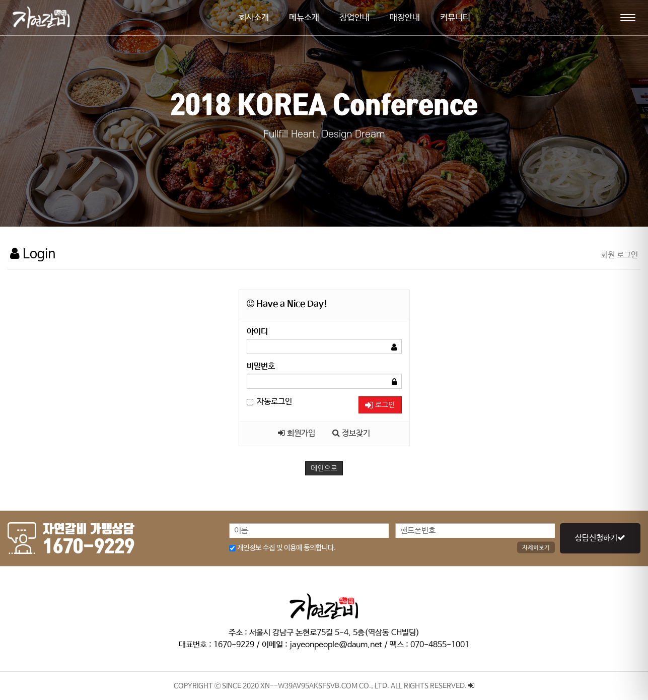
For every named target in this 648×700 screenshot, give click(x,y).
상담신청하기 (600, 538)
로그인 (380, 405)
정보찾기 (351, 433)
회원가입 (296, 433)
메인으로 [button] (324, 468)
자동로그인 (269, 401)
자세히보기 (536, 547)
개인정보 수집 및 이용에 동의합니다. (282, 548)
